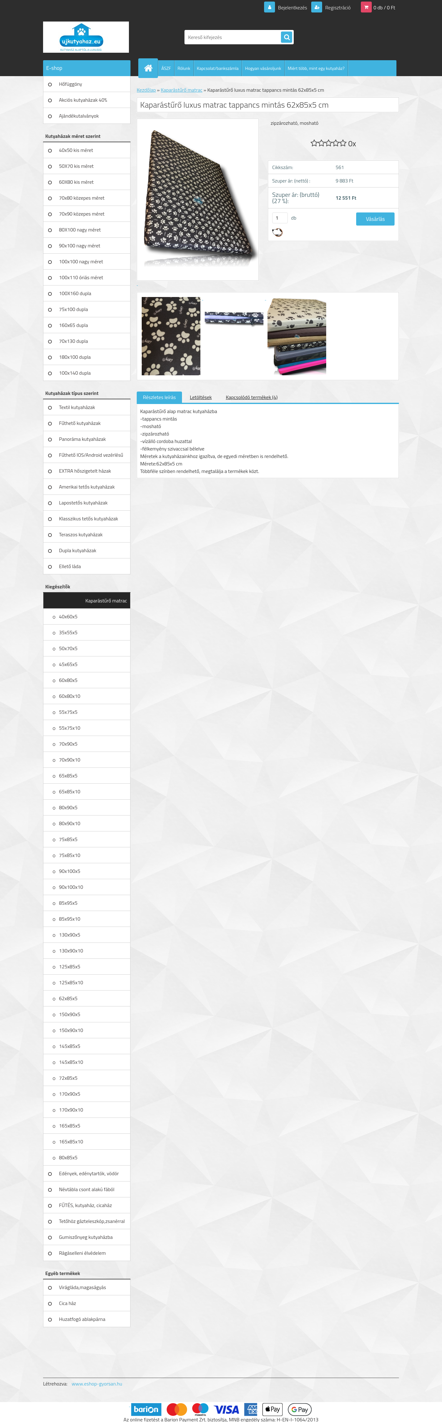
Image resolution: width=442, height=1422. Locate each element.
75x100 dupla (73, 309)
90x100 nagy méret (79, 245)
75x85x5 (68, 839)
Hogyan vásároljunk (263, 68)
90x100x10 (71, 887)
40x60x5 (68, 616)
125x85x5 (69, 966)
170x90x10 (71, 1109)
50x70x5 (68, 648)
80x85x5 (68, 1157)
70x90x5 (68, 744)
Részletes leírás (159, 397)
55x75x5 (68, 712)
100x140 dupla (75, 373)
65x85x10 (69, 791)
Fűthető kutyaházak (80, 423)
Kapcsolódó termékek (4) (251, 397)
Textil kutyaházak (77, 407)
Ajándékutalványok (79, 115)
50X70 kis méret (76, 166)
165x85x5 (69, 1125)
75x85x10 (69, 855)
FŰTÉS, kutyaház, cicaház (85, 1205)
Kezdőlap (146, 90)
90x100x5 (69, 871)
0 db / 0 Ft (384, 7)
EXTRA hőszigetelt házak (85, 471)
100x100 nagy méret (81, 261)
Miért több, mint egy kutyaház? (316, 68)
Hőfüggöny (70, 84)
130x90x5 (69, 934)
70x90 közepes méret (82, 213)
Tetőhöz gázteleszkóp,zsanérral (92, 1221)
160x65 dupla (73, 325)
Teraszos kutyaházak (81, 534)
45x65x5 (68, 664)
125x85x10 (71, 982)
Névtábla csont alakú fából (87, 1189)
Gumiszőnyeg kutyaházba (86, 1237)
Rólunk (184, 68)
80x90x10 (69, 823)
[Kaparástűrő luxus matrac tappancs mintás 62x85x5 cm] (171, 298)
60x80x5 (68, 680)
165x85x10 (71, 1141)
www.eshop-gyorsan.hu (97, 1383)
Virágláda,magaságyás (82, 1287)
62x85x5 (68, 998)
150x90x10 (71, 1030)
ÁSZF (166, 68)
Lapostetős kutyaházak (83, 502)
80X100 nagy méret (80, 229)
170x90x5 (69, 1094)
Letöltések (201, 397)
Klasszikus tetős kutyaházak (88, 518)
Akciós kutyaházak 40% (83, 100)
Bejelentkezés (292, 7)
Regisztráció (337, 7)
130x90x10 (71, 950)
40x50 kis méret (76, 150)
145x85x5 (69, 1046)
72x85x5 (68, 1078)
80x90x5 (68, 807)
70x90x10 (69, 759)
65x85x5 (68, 775)
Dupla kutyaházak (77, 550)
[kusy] (280, 217)
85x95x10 (69, 919)
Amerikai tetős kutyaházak (87, 486)
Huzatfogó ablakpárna (82, 1319)
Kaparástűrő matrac (106, 600)
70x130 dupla (73, 341)
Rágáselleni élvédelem (82, 1253)
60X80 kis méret (76, 182)
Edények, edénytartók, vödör (89, 1173)
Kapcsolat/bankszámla (218, 68)
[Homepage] (151, 68)
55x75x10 (69, 728)
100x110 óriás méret (81, 277)
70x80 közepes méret (82, 198)
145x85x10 (71, 1062)
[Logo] (86, 37)
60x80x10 (69, 696)
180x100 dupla (75, 357)
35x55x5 (68, 632)
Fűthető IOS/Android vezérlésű (91, 455)
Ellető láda (70, 566)
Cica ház (67, 1303)
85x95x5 (68, 903)
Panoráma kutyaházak (82, 439)
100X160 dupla (75, 293)
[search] (286, 37)
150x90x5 (69, 1014)
